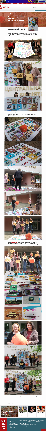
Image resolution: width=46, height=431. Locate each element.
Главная (2, 3)
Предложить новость (40, 10)
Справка (22, 3)
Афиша (18, 3)
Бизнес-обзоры (12, 3)
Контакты (38, 3)
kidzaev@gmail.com (11, 426)
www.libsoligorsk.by (14, 242)
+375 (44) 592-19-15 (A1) (26, 425)
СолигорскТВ (43, 3)
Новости (7, 3)
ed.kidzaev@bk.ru (22, 426)
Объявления (32, 3)
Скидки (27, 3)
